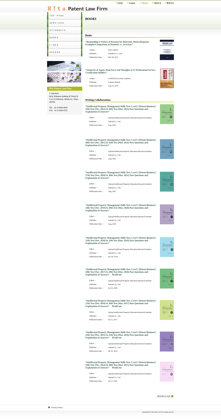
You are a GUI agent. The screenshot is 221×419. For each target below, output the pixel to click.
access (64, 77)
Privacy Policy (57, 408)
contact (64, 66)
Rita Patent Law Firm (82, 8)
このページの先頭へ (165, 396)
